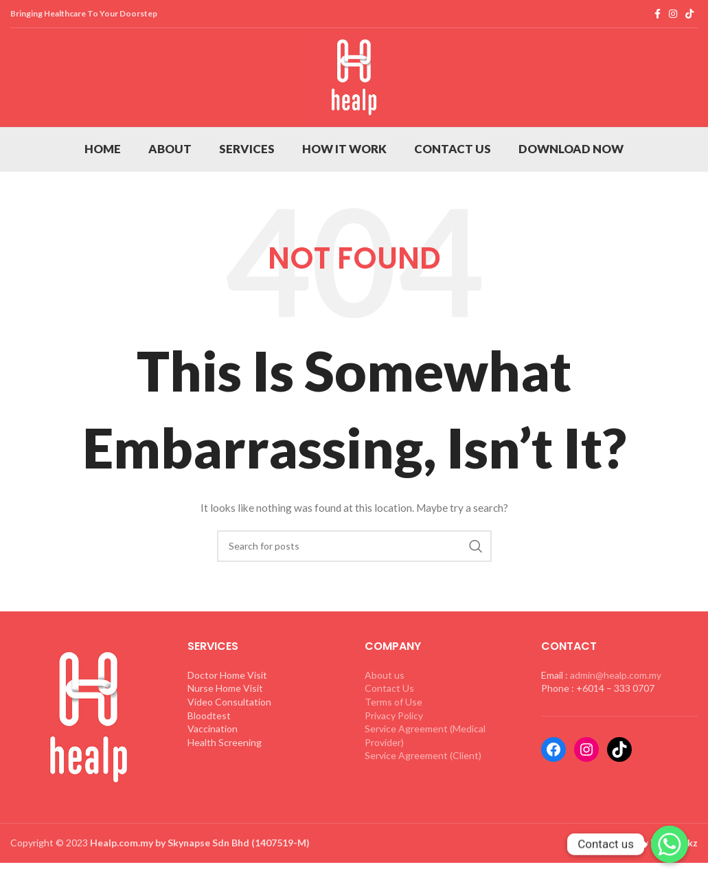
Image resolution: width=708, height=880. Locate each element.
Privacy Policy (394, 755)
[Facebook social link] (657, 14)
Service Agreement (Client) (423, 795)
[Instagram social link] (673, 14)
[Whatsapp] (669, 844)
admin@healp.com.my (615, 715)
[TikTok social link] (689, 14)
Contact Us (389, 728)
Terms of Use (393, 741)
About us (384, 715)
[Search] (354, 586)
